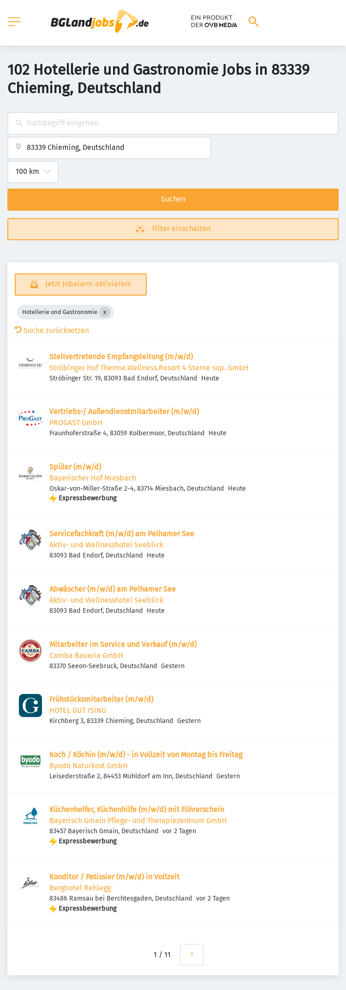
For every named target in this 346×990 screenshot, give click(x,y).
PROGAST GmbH (75, 422)
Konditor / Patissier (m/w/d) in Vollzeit (114, 876)
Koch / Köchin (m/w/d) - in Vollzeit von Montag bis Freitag (145, 754)
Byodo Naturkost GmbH (88, 765)
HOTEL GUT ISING (77, 710)
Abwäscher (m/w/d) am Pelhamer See (112, 589)
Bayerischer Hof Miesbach (92, 478)
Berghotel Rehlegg (80, 887)
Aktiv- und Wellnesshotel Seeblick (106, 544)
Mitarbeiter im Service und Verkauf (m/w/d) (123, 644)
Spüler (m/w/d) (75, 466)
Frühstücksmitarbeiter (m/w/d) (101, 699)
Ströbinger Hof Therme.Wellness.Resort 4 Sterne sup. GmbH (149, 367)
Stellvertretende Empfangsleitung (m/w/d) (121, 356)
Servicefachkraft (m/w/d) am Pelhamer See (121, 533)
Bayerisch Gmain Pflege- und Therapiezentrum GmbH (138, 820)
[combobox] (173, 123)
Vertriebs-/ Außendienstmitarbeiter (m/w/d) (124, 411)
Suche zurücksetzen (52, 330)
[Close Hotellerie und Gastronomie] (104, 312)
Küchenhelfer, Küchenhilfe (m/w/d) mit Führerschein (136, 809)
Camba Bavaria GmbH (86, 655)
